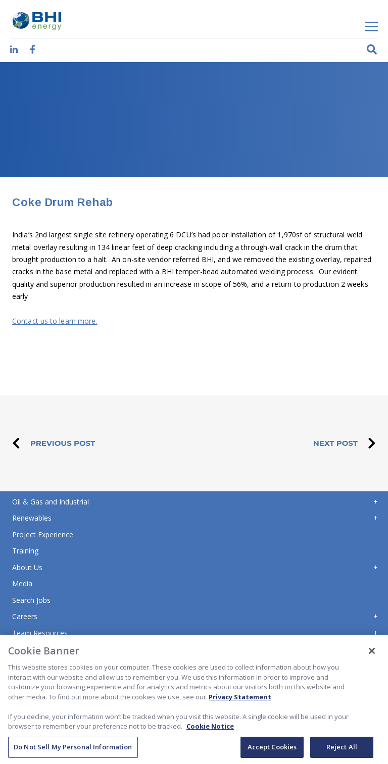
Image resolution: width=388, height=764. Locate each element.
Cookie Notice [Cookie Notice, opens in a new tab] (210, 729)
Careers (24, 616)
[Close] (372, 654)
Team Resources (40, 633)
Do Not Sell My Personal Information (73, 749)
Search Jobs (31, 600)
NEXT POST (344, 443)
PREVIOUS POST (53, 443)
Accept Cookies (272, 749)
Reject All (341, 749)
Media (22, 583)
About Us (27, 567)
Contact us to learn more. (55, 321)
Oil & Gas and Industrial (50, 501)
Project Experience (42, 534)
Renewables (32, 518)
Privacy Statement (240, 699)
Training (25, 550)
